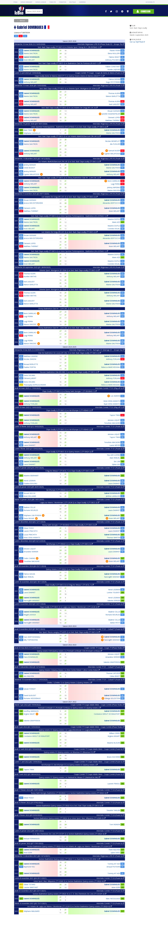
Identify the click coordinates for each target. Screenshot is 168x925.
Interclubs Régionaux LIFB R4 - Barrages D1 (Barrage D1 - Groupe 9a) (96, 350)
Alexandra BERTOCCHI (111, 203)
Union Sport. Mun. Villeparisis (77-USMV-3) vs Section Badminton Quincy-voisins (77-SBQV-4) (70, 881)
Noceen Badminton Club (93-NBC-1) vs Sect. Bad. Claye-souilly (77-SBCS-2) (69, 372)
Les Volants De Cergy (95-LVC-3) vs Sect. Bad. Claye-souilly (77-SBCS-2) (70, 197)
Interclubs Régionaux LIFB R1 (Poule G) (108, 856)
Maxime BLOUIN (113, 743)
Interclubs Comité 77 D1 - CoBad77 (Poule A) (106, 679)
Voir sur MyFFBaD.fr (137, 42)
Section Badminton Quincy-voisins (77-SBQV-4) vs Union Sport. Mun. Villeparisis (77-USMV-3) (70, 818)
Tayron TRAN (115, 415)
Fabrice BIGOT (114, 57)
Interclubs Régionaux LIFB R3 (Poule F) (108, 85)
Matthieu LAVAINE (31, 356)
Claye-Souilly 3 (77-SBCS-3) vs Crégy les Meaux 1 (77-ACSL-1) (69, 585)
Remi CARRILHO (114, 181)
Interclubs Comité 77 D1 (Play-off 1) (109, 407)
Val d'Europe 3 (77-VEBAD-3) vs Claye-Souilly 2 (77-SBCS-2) (69, 490)
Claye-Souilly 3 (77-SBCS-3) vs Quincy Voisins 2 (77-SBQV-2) (69, 452)
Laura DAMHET (29, 445)
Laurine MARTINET (31, 887)
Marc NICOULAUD (113, 898)
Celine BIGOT (115, 676)
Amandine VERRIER (31, 552)
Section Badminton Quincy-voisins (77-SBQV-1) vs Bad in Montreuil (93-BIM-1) (69, 859)
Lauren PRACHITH (30, 531)
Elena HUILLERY (114, 53)
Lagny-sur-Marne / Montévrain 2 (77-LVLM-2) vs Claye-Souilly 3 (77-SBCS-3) (69, 502)
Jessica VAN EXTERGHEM (33, 203)
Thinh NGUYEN (114, 850)
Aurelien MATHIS (30, 276)
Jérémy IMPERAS (113, 187)
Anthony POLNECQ (112, 60)
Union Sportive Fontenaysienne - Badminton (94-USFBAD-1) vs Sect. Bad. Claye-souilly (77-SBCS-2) (69, 127)
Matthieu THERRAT (112, 120)
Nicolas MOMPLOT (112, 141)
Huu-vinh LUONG (113, 455)
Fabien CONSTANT (112, 66)
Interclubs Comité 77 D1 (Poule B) (110, 487)
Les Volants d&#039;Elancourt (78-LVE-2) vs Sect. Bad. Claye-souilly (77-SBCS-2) (69, 161)
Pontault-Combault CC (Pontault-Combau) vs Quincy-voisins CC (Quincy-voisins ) (69, 708)
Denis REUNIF (29, 518)
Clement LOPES (114, 117)
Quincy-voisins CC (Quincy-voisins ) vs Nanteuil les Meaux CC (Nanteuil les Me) (69, 777)
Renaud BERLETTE (31, 364)
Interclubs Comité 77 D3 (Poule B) (110, 790)
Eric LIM (117, 461)
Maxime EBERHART (31, 475)
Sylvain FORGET (30, 689)
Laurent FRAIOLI (113, 784)
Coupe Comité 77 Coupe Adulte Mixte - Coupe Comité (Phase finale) (97, 705)
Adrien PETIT (115, 623)
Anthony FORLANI (113, 359)
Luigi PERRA (115, 184)
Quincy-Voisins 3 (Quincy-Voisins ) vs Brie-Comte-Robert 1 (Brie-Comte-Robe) (69, 670)
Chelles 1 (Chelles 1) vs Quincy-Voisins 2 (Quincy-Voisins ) (69, 682)
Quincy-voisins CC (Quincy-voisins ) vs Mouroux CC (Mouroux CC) (69, 752)
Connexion (143, 11)
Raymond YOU (29, 867)
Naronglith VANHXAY (112, 577)
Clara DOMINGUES (31, 657)
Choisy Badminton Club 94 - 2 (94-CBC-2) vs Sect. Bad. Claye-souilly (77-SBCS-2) (69, 308)
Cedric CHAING (29, 558)
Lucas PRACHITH (30, 535)
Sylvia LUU (116, 464)
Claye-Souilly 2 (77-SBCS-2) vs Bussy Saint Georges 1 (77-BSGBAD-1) (69, 391)
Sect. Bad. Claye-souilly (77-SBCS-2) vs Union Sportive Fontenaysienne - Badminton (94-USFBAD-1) (69, 216)
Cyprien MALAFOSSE (112, 154)
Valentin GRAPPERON (112, 662)
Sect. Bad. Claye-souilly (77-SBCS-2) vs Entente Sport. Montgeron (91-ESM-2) (70, 88)
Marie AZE (116, 222)
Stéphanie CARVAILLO (32, 133)
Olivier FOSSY (29, 528)
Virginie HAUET (29, 714)
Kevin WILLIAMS (30, 496)
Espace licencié (40, 2)
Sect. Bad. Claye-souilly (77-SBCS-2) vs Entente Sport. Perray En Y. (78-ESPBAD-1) (69, 47)
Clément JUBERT (30, 378)
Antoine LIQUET (114, 420)
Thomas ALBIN (114, 93)
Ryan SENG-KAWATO (112, 404)
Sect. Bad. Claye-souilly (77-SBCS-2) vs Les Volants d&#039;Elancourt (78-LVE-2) (69, 136)
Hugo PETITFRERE (113, 82)
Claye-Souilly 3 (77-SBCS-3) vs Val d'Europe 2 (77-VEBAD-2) (69, 429)
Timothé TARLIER (113, 810)
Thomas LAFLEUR (113, 673)
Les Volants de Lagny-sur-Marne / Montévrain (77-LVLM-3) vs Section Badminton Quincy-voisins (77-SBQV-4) (69, 906)
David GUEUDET (30, 695)
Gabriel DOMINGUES (31, 50)
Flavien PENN (115, 50)
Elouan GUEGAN (114, 111)
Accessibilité (150, 2)
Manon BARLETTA (113, 96)
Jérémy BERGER (30, 165)
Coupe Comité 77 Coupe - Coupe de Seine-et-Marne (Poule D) (99, 73)
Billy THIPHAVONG (31, 640)
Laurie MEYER (114, 445)
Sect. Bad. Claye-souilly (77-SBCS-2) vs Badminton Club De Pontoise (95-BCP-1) (69, 63)
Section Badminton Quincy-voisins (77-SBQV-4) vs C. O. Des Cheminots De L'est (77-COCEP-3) (69, 894)
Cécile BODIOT (29, 168)
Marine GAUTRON (30, 53)
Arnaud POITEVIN (113, 867)
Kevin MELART (29, 60)
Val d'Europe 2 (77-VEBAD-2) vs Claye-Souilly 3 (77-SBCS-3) (69, 544)
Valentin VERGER (113, 600)
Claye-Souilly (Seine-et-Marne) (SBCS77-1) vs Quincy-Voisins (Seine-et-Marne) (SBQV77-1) (69, 76)
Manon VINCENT (30, 324)
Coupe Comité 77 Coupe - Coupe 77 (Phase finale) (104, 648)
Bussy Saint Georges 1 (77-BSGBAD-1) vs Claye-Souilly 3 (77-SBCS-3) (69, 525)
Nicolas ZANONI (30, 359)
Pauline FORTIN (30, 367)
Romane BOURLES (31, 510)
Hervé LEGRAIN (29, 480)
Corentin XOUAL (114, 229)
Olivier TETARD (29, 884)
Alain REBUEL (115, 458)
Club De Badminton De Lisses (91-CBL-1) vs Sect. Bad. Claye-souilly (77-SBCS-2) (69, 353)
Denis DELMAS (29, 375)
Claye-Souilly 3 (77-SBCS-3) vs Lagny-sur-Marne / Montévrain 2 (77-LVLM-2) (69, 607)
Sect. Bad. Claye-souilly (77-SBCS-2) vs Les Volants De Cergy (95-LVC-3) (70, 108)
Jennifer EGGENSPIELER (111, 114)
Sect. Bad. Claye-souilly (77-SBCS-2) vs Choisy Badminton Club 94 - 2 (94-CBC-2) (69, 178)
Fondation (62, 2)
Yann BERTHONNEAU (32, 637)
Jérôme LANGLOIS (113, 496)
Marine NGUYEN (113, 190)
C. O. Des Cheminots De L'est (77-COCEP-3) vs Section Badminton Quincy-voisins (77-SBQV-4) (69, 834)
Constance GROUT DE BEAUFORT (107, 714)
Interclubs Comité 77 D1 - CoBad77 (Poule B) (106, 629)
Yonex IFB (52, 2)
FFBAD (15, 2)
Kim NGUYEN (29, 676)
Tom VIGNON (114, 824)
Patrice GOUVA (114, 79)
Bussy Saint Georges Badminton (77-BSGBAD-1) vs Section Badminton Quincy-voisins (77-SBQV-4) (69, 793)
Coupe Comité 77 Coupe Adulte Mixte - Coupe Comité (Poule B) (99, 749)
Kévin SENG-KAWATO (111, 401)
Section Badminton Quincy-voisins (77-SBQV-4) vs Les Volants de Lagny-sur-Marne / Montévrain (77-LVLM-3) (69, 846)
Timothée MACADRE (112, 423)
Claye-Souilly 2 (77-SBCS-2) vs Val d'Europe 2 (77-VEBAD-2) (69, 410)
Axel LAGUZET (114, 104)
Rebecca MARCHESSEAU (110, 367)
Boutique (72, 2)
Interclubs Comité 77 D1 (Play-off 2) (109, 388)
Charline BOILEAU (30, 483)
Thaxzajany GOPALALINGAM (35, 385)
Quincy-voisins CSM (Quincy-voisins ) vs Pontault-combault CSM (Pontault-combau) (69, 651)
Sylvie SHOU (115, 852)
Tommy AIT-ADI (114, 864)
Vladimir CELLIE (29, 507)
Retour (22, 20)
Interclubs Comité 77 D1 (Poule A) (110, 426)
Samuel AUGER (114, 150)
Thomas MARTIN (113, 537)
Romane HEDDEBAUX (32, 698)
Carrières (82, 2)
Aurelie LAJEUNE (114, 69)
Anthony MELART (30, 82)
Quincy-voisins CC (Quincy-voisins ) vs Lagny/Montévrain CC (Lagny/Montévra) (69, 730)
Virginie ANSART (114, 736)
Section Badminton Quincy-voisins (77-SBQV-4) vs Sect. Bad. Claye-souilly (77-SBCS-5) (69, 805)
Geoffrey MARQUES (31, 711)
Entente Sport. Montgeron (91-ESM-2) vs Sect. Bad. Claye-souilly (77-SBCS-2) (70, 270)
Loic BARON (115, 396)
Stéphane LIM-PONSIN (32, 515)
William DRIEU (114, 733)
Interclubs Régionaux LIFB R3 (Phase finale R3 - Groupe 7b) (100, 44)
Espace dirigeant (26, 2)
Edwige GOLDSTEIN (112, 698)
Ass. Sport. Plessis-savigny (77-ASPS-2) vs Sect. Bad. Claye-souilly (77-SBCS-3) (69, 632)
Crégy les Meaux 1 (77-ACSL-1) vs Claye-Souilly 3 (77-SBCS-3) (69, 471)
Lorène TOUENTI (113, 592)
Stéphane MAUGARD (32, 911)
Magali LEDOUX (30, 615)
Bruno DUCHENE (113, 757)
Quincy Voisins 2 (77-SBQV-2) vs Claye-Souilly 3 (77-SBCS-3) (69, 569)
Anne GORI (28, 852)
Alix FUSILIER (115, 144)
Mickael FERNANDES (32, 838)
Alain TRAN (28, 130)
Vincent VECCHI (29, 493)
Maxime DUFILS (114, 219)
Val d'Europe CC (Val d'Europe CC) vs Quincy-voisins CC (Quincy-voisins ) (69, 765)
